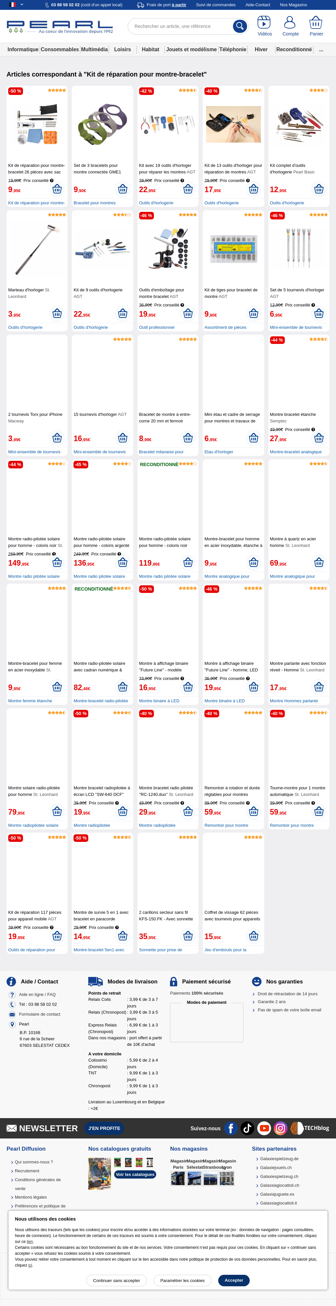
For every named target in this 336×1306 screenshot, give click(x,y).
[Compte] (291, 26)
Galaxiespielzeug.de (279, 1158)
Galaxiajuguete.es (277, 1194)
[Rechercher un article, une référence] (188, 26)
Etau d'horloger (218, 451)
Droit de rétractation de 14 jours (288, 993)
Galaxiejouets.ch (276, 1167)
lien (30, 1241)
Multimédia (94, 49)
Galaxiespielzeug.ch (279, 1176)
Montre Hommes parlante (294, 700)
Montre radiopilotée (92, 825)
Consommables (60, 49)
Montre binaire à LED (159, 700)
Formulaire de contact (39, 1014)
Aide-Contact (257, 4)
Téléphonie (232, 49)
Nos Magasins (293, 4)
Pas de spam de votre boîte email (290, 1009)
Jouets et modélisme (191, 49)
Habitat (150, 49)
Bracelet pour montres (95, 202)
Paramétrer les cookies (182, 1280)
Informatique (23, 49)
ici (30, 1265)
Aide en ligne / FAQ (37, 994)
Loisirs (122, 49)
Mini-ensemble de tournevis (296, 327)
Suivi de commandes (216, 4)
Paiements (196, 993)
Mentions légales (31, 1197)
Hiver (261, 49)
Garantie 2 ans (272, 1001)
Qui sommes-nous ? (34, 1162)
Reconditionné (294, 49)
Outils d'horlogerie (156, 202)
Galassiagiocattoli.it (278, 1203)
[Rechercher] (240, 26)
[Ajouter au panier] (57, 189)
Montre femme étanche (30, 700)
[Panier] (316, 26)
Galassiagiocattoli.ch (279, 1185)
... (321, 49)
